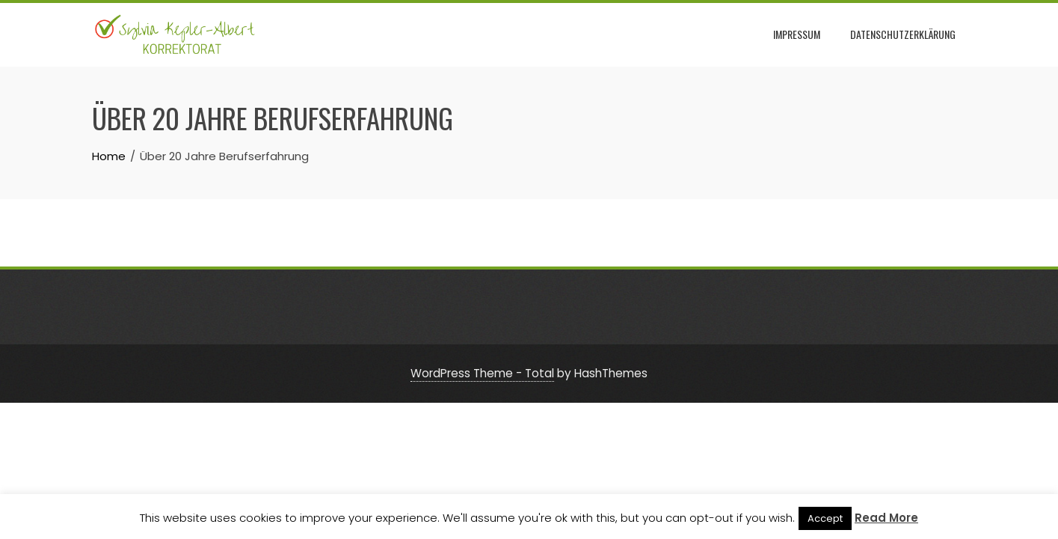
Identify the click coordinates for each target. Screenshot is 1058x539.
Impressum (796, 34)
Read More (886, 518)
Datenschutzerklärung (903, 34)
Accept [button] (825, 518)
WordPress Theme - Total (482, 373)
